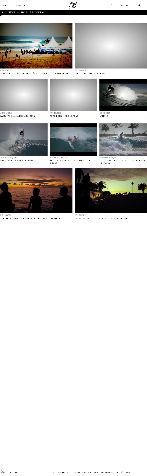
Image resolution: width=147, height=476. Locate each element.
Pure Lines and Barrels (64, 116)
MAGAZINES (19, 5)
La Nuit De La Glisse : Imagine (17, 116)
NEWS (3, 5)
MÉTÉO (112, 5)
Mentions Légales (107, 472)
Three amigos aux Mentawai (16, 161)
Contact (96, 472)
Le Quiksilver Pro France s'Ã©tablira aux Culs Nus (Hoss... (35, 73)
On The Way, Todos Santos (90, 73)
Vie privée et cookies (123, 472)
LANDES (103, 116)
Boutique (125, 5)
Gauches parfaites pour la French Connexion (102, 218)
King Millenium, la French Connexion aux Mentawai (31, 218)
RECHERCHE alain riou (33, 12)
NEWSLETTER (86, 472)
